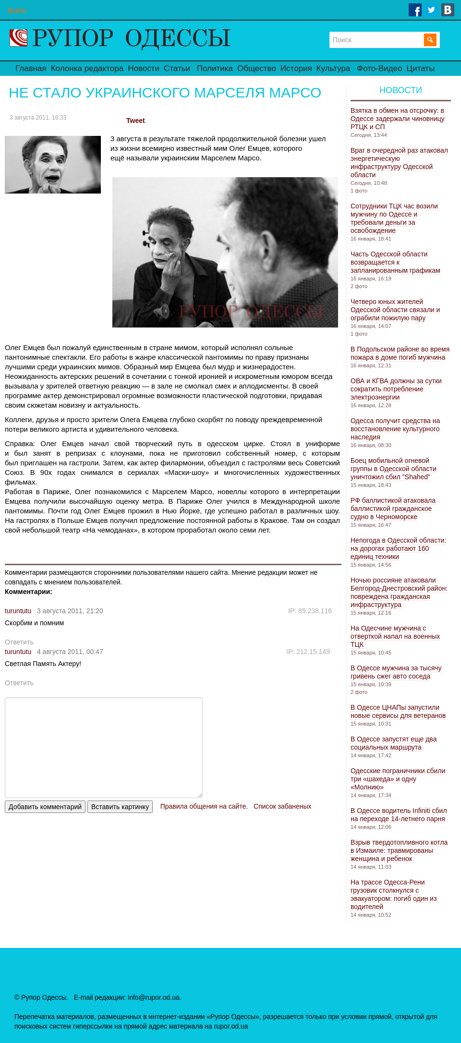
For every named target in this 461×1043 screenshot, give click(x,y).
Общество (256, 68)
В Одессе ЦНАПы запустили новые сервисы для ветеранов (398, 711)
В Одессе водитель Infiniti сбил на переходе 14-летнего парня (399, 815)
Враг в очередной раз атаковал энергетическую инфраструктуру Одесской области (399, 162)
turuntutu (18, 611)
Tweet (135, 120)
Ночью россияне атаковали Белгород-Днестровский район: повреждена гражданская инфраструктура (399, 592)
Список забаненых (282, 806)
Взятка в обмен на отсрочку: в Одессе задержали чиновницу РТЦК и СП (398, 119)
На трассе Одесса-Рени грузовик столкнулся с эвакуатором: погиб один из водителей (394, 894)
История (296, 68)
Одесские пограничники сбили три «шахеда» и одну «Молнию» (398, 779)
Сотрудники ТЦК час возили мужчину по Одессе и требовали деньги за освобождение (394, 218)
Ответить (19, 642)
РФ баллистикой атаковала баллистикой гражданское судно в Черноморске (393, 509)
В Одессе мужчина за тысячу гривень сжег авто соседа (396, 672)
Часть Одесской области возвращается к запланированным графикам (395, 262)
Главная (31, 68)
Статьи (177, 68)
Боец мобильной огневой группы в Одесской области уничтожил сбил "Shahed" (394, 469)
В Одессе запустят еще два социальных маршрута (394, 743)
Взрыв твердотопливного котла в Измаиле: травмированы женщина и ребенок (399, 850)
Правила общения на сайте (203, 806)
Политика (215, 68)
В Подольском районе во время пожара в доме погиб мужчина (400, 353)
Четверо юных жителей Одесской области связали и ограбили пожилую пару (395, 310)
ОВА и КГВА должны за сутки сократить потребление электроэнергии (396, 389)
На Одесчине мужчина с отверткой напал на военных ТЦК (395, 636)
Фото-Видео (379, 68)
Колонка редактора (87, 68)
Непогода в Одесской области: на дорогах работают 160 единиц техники (398, 548)
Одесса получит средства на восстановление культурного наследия (395, 429)
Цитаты (421, 68)
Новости (143, 68)
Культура (333, 68)
